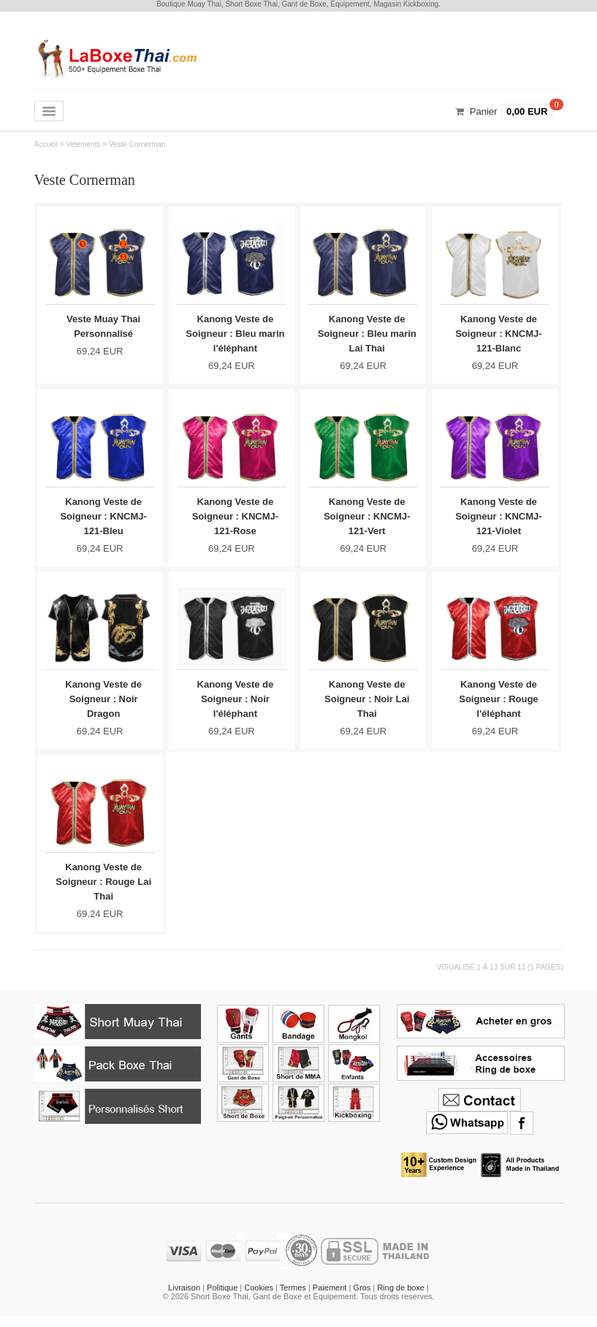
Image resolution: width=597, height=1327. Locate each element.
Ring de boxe (401, 1299)
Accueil (46, 144)
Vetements (83, 144)
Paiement (329, 1299)
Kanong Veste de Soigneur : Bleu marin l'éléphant (235, 333)
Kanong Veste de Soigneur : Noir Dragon (103, 705)
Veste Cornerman (137, 144)
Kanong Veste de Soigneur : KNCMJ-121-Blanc (498, 333)
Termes (293, 1299)
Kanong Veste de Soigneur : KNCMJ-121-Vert (367, 519)
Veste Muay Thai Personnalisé (103, 326)
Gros (361, 1299)
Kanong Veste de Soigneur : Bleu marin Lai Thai (367, 333)
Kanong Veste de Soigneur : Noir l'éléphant (235, 705)
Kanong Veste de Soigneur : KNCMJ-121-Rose (235, 519)
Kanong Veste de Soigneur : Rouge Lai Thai (103, 890)
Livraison (184, 1299)
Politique (222, 1299)
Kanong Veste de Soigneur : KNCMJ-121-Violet (498, 519)
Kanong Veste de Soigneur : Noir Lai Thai (366, 705)
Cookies (258, 1299)
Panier (484, 111)
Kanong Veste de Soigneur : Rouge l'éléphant (498, 705)
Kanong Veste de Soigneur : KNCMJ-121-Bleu (103, 519)
